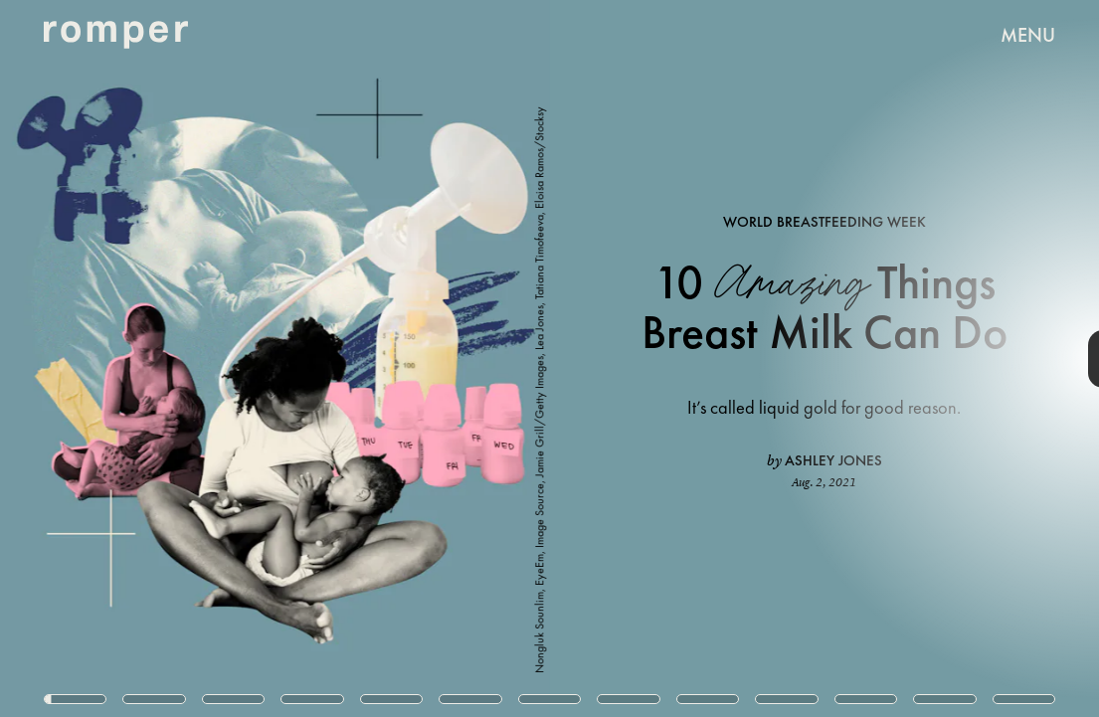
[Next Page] (731, 358)
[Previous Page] (181, 358)
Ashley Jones (833, 460)
